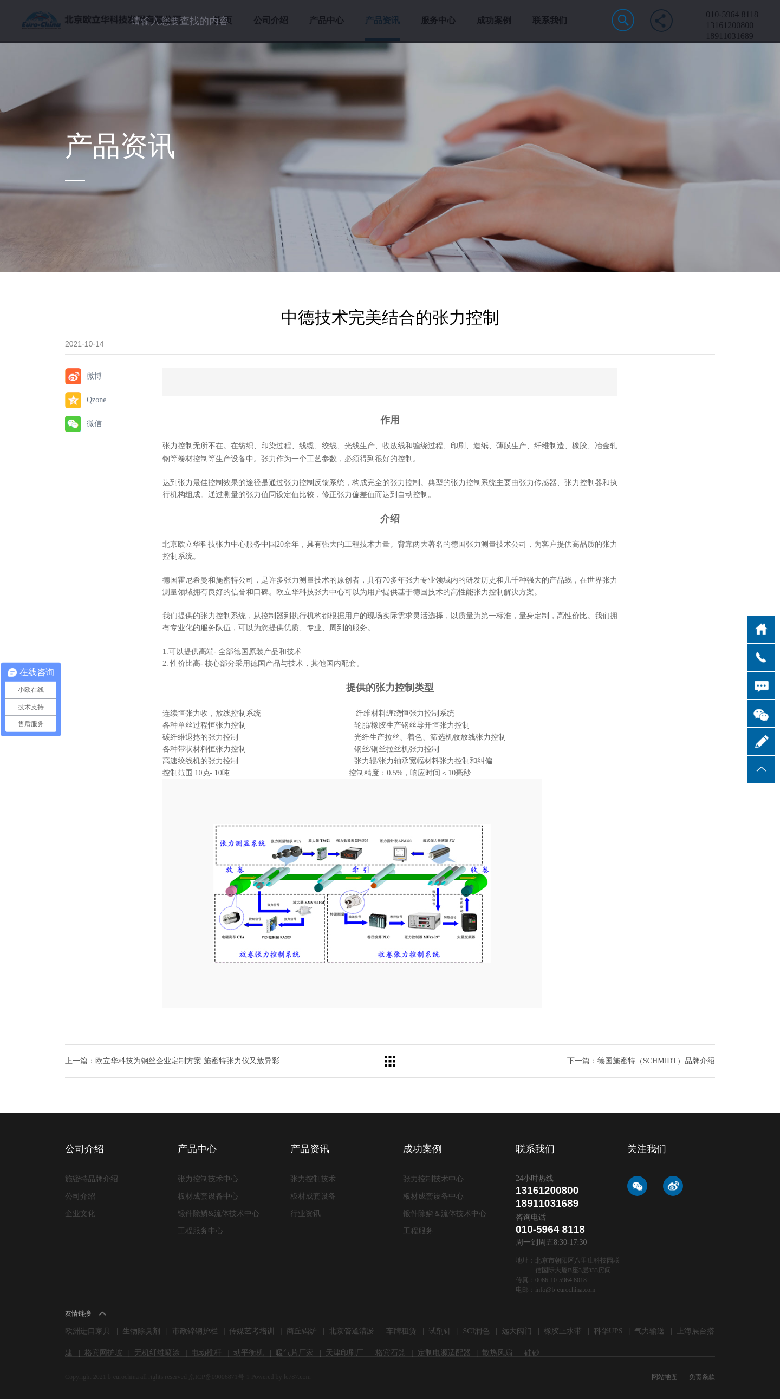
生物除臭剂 (141, 1331)
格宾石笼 (390, 1353)
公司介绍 (270, 28)
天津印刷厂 (344, 1353)
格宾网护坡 (103, 1353)
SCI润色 (476, 1331)
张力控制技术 (313, 1179)
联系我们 (549, 28)
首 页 (222, 28)
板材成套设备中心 (208, 1196)
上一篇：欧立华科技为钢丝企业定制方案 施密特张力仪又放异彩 (172, 1061)
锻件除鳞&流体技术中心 (218, 1214)
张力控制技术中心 (208, 1179)
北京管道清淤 (351, 1331)
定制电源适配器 (444, 1353)
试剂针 (439, 1331)
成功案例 (494, 28)
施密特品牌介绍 (91, 1179)
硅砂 (532, 1353)
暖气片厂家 (295, 1353)
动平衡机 (248, 1353)
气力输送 (649, 1331)
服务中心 (438, 28)
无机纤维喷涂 (157, 1353)
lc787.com (297, 1377)
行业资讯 (305, 1214)
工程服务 (418, 1231)
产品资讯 (382, 28)
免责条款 (702, 1377)
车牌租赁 (401, 1331)
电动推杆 (206, 1353)
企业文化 (80, 1214)
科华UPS (608, 1331)
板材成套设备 (313, 1196)
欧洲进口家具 (87, 1331)
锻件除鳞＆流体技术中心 (444, 1214)
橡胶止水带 (563, 1331)
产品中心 (326, 28)
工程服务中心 (200, 1231)
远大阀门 (517, 1331)
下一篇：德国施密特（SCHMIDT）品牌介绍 (641, 1061)
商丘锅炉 (302, 1331)
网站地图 (665, 1377)
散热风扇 (497, 1353)
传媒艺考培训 (252, 1331)
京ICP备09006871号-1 (219, 1377)
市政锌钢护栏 (195, 1331)
